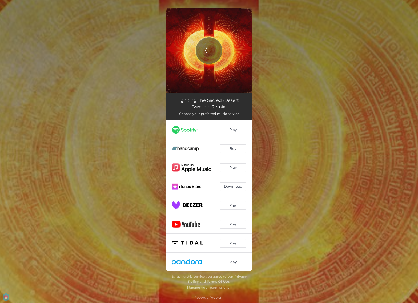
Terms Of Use (218, 282)
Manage (193, 287)
